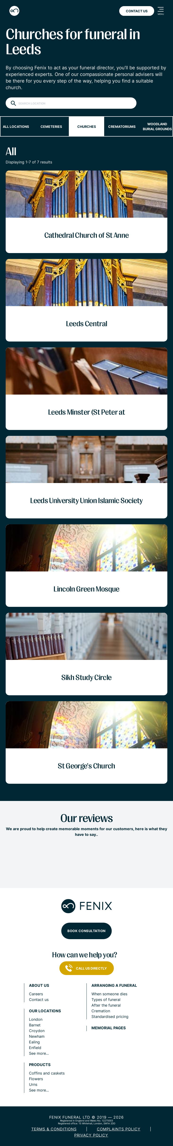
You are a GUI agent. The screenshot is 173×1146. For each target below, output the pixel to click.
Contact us (39, 999)
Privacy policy (91, 1135)
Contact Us (137, 11)
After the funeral (106, 1005)
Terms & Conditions (54, 1129)
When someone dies (109, 994)
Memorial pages (108, 1028)
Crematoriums (122, 127)
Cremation (100, 1010)
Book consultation (86, 931)
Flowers (36, 1078)
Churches (86, 127)
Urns (33, 1084)
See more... (39, 1053)
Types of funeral (105, 999)
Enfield (35, 1047)
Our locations (45, 1011)
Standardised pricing (109, 1016)
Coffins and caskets (47, 1073)
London (35, 1019)
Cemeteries (51, 127)
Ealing (34, 1042)
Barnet (35, 1025)
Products (39, 1065)
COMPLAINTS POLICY (118, 1129)
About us (39, 985)
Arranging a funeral (114, 985)
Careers (36, 994)
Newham (37, 1036)
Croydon (37, 1030)
